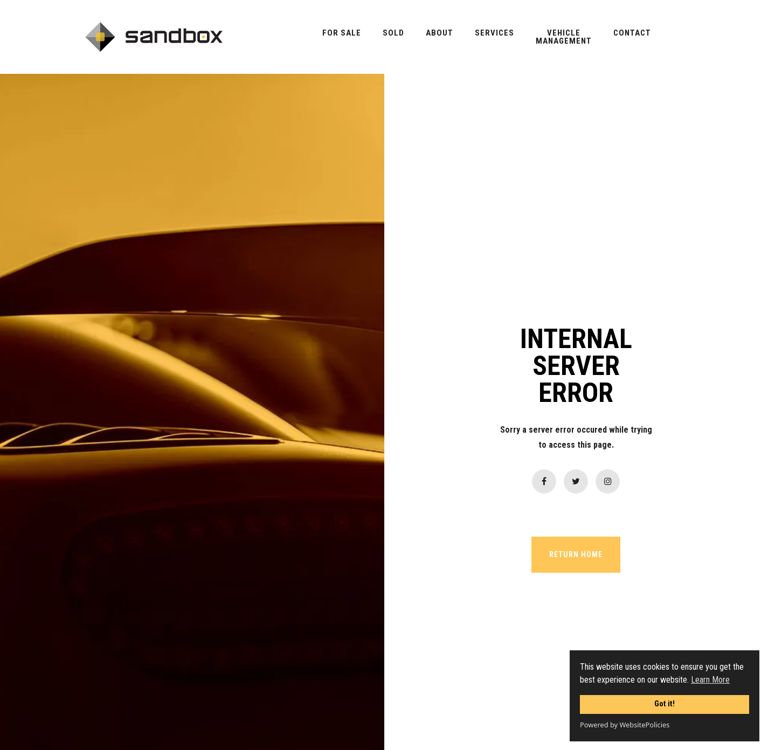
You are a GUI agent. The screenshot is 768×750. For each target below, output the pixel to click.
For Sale (341, 33)
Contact (632, 33)
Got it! (664, 704)
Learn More (710, 680)
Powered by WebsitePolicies (624, 725)
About (439, 33)
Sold (393, 33)
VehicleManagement (564, 37)
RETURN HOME (576, 554)
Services (494, 33)
